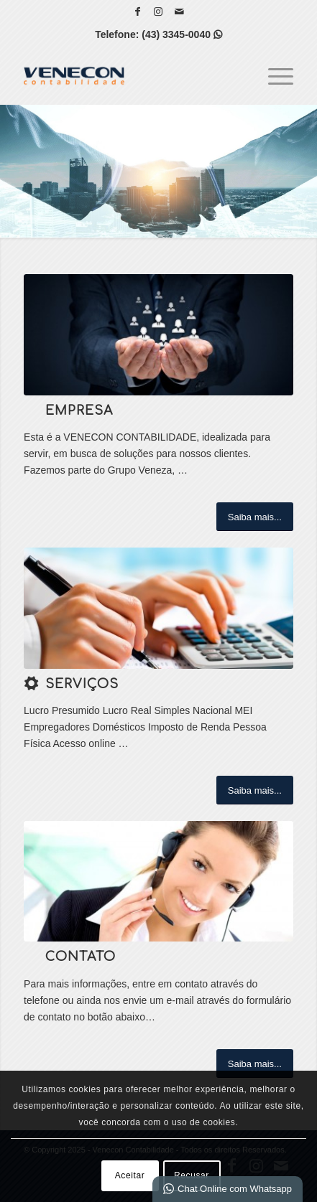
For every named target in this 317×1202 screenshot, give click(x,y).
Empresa (79, 411)
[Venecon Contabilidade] (131, 75)
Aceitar (130, 1175)
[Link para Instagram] (158, 11)
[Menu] (273, 75)
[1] (158, 334)
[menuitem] (273, 75)
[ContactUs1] (158, 881)
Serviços (82, 684)
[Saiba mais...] (254, 516)
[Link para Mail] (179, 11)
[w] (158, 608)
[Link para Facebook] (137, 11)
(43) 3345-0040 (182, 34)
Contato (80, 957)
